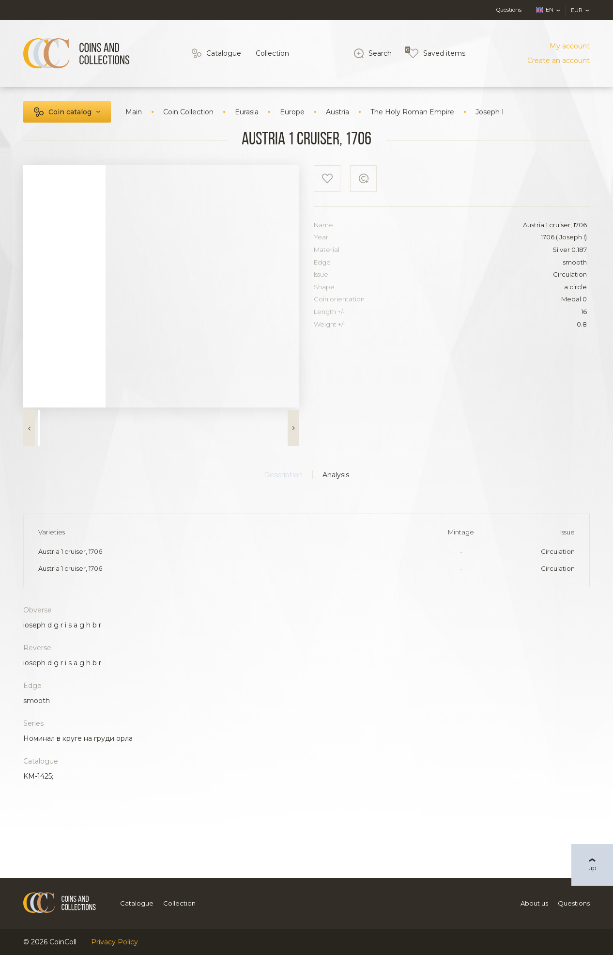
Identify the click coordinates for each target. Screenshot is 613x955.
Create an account (558, 60)
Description (283, 474)
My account (570, 46)
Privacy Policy (114, 942)
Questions (508, 9)
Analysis (335, 474)
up (592, 868)
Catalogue (223, 53)
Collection (272, 53)
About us (534, 903)
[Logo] (76, 53)
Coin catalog (70, 112)
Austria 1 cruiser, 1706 (70, 551)
